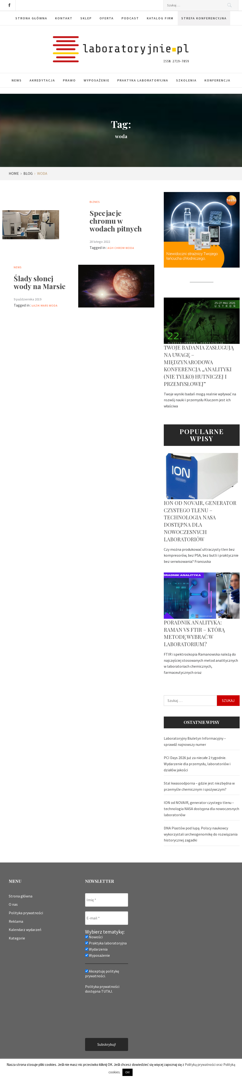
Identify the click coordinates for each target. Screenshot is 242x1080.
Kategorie (17, 938)
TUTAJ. (107, 991)
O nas (13, 904)
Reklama (16, 921)
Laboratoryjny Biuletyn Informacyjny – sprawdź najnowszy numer (195, 741)
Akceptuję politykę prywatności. (102, 973)
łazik (36, 305)
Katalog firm (160, 18)
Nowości (94, 937)
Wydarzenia (96, 949)
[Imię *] (106, 900)
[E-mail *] (106, 918)
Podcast (130, 18)
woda (129, 248)
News (17, 80)
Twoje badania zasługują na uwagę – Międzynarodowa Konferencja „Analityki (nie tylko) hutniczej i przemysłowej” (199, 365)
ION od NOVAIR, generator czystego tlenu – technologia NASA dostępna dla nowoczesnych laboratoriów (200, 521)
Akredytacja (42, 80)
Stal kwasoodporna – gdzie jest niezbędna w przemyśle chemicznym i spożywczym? (199, 786)
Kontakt (64, 18)
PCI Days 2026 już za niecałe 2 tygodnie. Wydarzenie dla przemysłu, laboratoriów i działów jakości (197, 763)
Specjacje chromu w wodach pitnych (116, 220)
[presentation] (104, 1015)
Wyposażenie (96, 80)
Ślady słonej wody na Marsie (39, 282)
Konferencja (217, 80)
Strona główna (31, 18)
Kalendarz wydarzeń (25, 929)
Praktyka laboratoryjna (142, 80)
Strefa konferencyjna (204, 18)
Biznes (95, 202)
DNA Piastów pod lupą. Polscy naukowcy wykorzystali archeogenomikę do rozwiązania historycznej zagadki (201, 834)
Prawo (69, 80)
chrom (119, 248)
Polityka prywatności (26, 912)
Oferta (106, 18)
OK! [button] (127, 1072)
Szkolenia (186, 80)
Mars (44, 305)
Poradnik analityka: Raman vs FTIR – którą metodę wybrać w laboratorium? (194, 633)
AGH (111, 248)
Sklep (86, 18)
